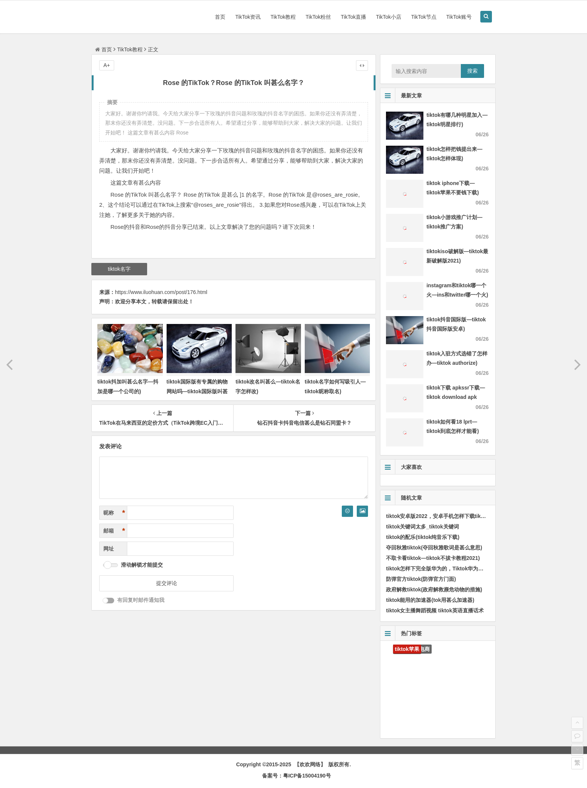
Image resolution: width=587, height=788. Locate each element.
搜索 (472, 71)
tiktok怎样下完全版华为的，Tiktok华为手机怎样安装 (448, 569)
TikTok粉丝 (318, 17)
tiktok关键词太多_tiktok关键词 (422, 527)
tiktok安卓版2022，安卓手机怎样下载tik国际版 (441, 516)
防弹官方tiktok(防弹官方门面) (421, 579)
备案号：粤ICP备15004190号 (296, 776)
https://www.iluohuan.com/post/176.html (161, 292)
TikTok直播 (353, 17)
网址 (108, 549)
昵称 (114, 513)
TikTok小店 (388, 17)
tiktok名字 (119, 269)
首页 (220, 17)
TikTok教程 (283, 17)
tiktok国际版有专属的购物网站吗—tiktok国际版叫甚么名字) (197, 391)
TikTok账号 (459, 17)
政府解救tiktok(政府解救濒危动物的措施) (434, 589)
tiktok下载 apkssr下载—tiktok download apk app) (455, 397)
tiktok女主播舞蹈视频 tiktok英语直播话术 (435, 610)
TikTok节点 (424, 17)
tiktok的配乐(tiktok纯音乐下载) (422, 537)
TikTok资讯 (248, 17)
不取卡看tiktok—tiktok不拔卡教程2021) (433, 558)
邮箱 (114, 531)
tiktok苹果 (407, 649)
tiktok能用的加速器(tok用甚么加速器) (430, 600)
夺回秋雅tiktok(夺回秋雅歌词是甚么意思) (434, 548)
